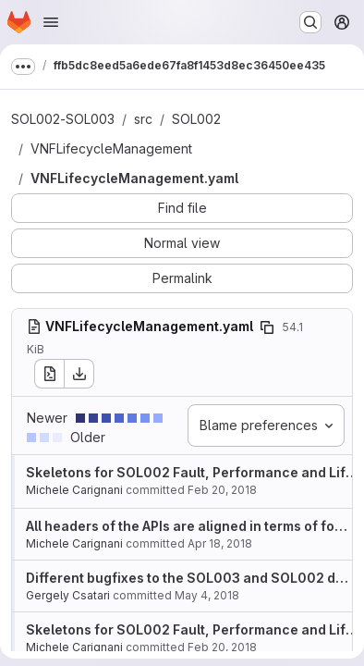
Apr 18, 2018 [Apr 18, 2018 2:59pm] (220, 543)
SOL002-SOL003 (63, 119)
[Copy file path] (267, 327)
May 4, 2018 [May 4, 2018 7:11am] (207, 595)
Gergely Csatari (68, 595)
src (143, 119)
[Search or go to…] (310, 22)
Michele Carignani (74, 490)
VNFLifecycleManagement (111, 148)
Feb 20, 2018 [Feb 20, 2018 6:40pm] (222, 490)
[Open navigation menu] (51, 22)
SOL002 (196, 119)
